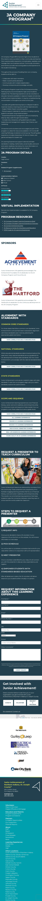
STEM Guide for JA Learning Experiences (17, 230)
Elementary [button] (9, 844)
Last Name (5, 605)
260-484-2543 (9, 795)
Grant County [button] (10, 871)
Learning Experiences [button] (14, 842)
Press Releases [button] (10, 835)
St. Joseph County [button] (11, 898)
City (2, 626)
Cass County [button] (9, 861)
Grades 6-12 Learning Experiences (21, 425)
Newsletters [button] (9, 837)
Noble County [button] (10, 892)
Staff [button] (7, 829)
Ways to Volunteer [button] (11, 807)
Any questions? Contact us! (11, 711)
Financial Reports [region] (11, 824)
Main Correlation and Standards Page (21, 339)
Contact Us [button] (8, 794)
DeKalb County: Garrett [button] (13, 863)
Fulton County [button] (10, 869)
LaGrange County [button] (11, 881)
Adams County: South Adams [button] (15, 857)
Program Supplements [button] (13, 814)
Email (3, 613)
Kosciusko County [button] (11, 879)
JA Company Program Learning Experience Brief (19, 221)
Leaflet (23, 717)
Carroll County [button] (10, 859)
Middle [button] (7, 846)
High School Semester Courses (21, 428)
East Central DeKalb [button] (12, 865)
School (3, 639)
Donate (8, 703)
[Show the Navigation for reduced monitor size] (38, 5)
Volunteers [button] (9, 805)
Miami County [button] (10, 887)
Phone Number (6, 619)
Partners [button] (8, 818)
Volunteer (20, 703)
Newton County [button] (10, 890)
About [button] (7, 827)
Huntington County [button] (12, 875)
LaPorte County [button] (10, 883)
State (3, 632)
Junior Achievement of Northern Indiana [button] (19, 852)
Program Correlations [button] (12, 816)
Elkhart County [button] (10, 867)
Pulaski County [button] (10, 896)
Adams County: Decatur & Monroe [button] (17, 854)
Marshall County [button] (11, 885)
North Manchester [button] (11, 894)
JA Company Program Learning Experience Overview (21, 223)
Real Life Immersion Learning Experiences (21, 432)
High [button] (7, 848)
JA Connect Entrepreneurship (13, 226)
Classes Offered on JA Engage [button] (15, 809)
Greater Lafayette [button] (11, 873)
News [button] (7, 839)
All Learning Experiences (21, 417)
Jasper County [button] (10, 877)
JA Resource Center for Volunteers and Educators (20, 228)
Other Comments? (7, 647)
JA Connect (7, 171)
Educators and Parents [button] (14, 812)
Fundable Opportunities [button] (13, 820)
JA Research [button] (9, 833)
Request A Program (32, 702)
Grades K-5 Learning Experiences (21, 421)
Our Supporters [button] (10, 822)
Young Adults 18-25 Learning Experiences (21, 436)
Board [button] (7, 831)
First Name (5, 599)
